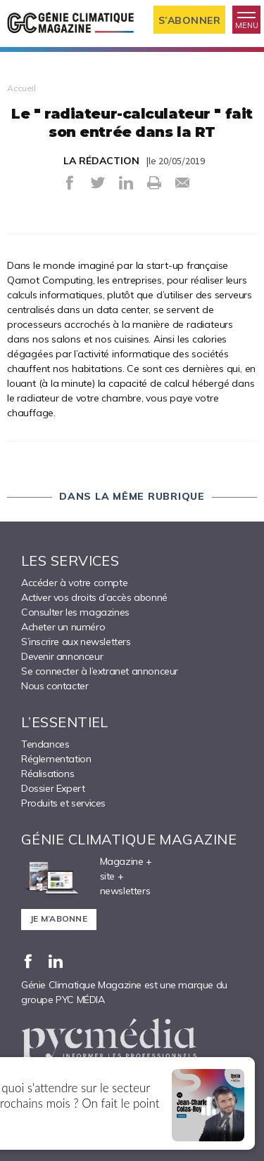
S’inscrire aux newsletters (76, 641)
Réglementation (56, 758)
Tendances (45, 744)
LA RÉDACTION (101, 160)
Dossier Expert (52, 788)
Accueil (21, 88)
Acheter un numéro (63, 627)
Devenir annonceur (62, 656)
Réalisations (47, 773)
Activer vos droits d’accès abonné (94, 597)
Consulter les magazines (75, 612)
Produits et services (63, 803)
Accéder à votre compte (74, 582)
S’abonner (189, 20)
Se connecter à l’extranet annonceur (99, 671)
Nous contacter (54, 685)
